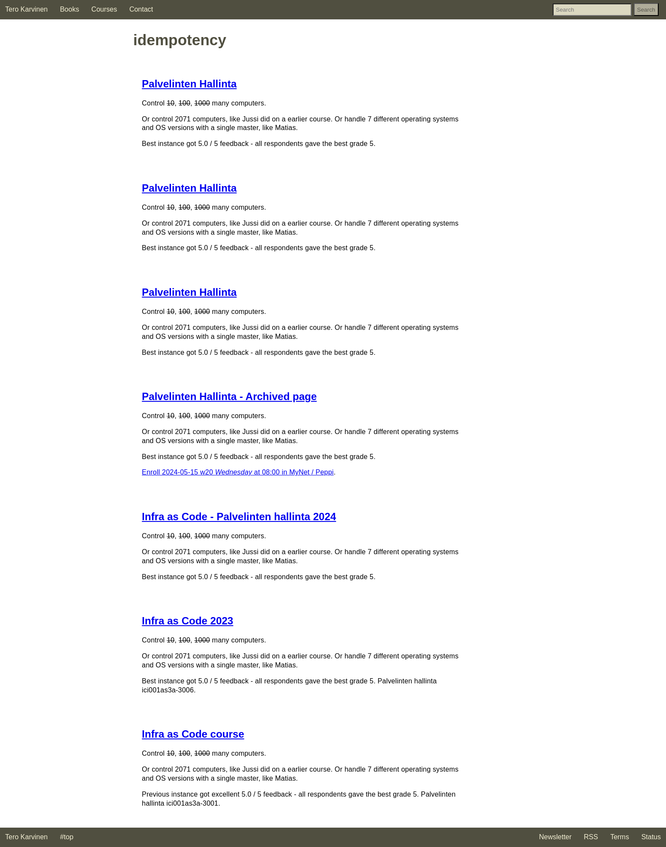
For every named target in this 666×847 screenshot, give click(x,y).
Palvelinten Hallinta (189, 84)
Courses (104, 9)
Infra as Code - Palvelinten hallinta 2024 (239, 516)
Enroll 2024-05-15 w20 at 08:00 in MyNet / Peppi (237, 472)
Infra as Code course (193, 734)
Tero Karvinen (26, 9)
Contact (141, 9)
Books (69, 9)
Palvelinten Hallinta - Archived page (229, 396)
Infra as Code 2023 (187, 621)
